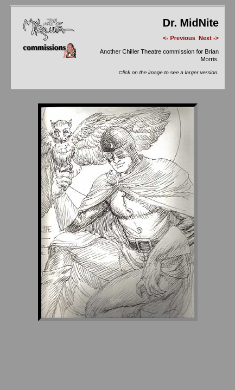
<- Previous (179, 38)
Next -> (209, 38)
